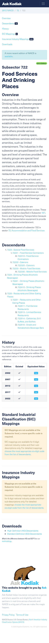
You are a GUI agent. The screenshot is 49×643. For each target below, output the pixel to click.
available (9, 56)
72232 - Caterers (20, 262)
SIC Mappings (10, 33)
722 (36, 386)
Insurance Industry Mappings (17, 39)
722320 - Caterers (26, 265)
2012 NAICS (8, 10)
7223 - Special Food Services (20, 249)
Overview (6, 18)
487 (43, 212)
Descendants (10, 23)
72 (18, 10)
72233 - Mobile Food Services (26, 268)
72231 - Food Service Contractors (28, 252)
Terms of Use (22, 614)
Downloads (7, 44)
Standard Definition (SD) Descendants (24, 533)
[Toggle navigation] (43, 3)
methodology (6, 541)
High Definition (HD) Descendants (22, 530)
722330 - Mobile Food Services (32, 271)
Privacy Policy (8, 614)
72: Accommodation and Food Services (26, 230)
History (5, 28)
